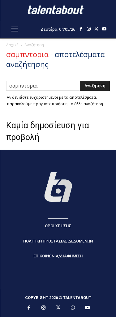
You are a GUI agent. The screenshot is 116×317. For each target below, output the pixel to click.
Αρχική (12, 45)
